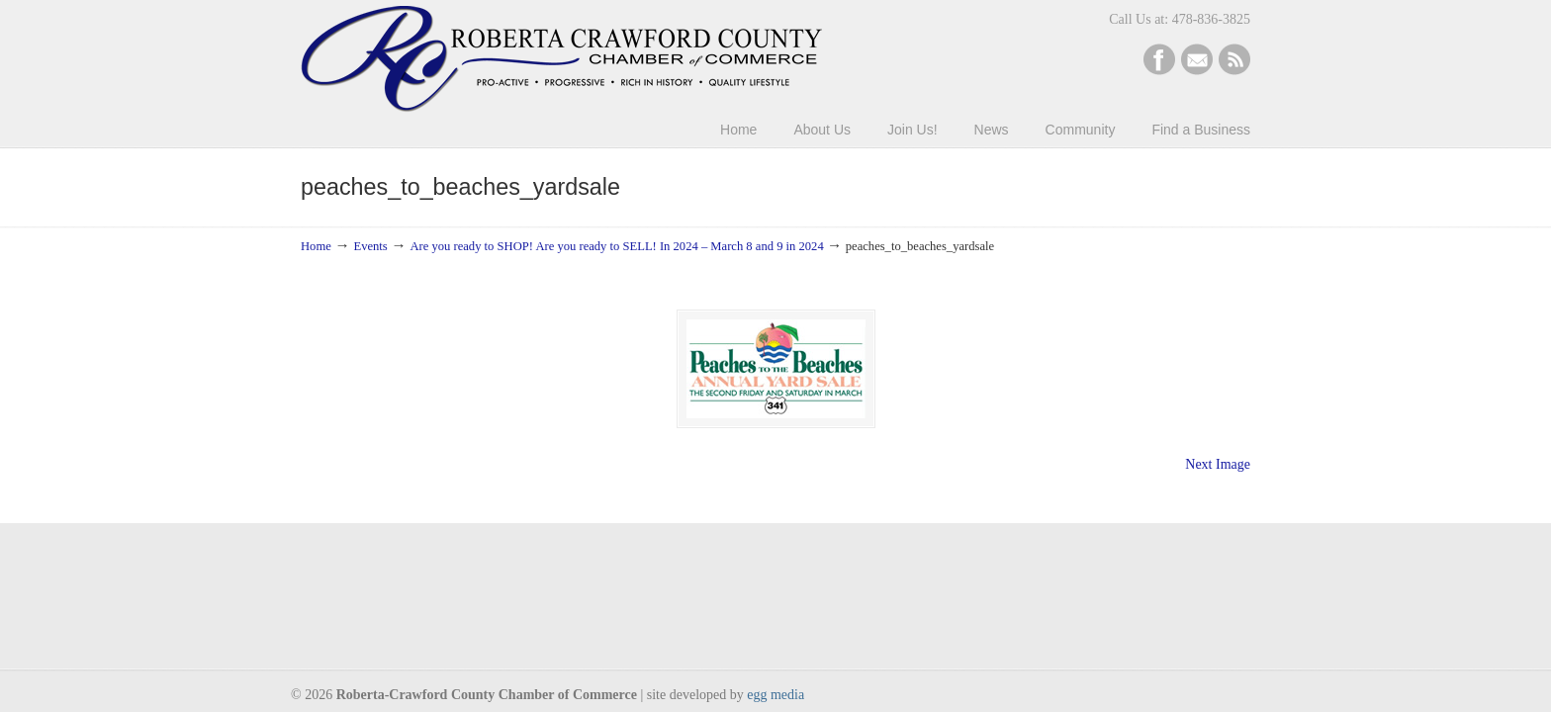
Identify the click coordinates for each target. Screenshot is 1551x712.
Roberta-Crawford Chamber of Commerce (561, 59)
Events (370, 246)
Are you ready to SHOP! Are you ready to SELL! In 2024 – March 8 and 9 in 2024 (616, 246)
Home (316, 246)
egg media (775, 694)
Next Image (1217, 464)
